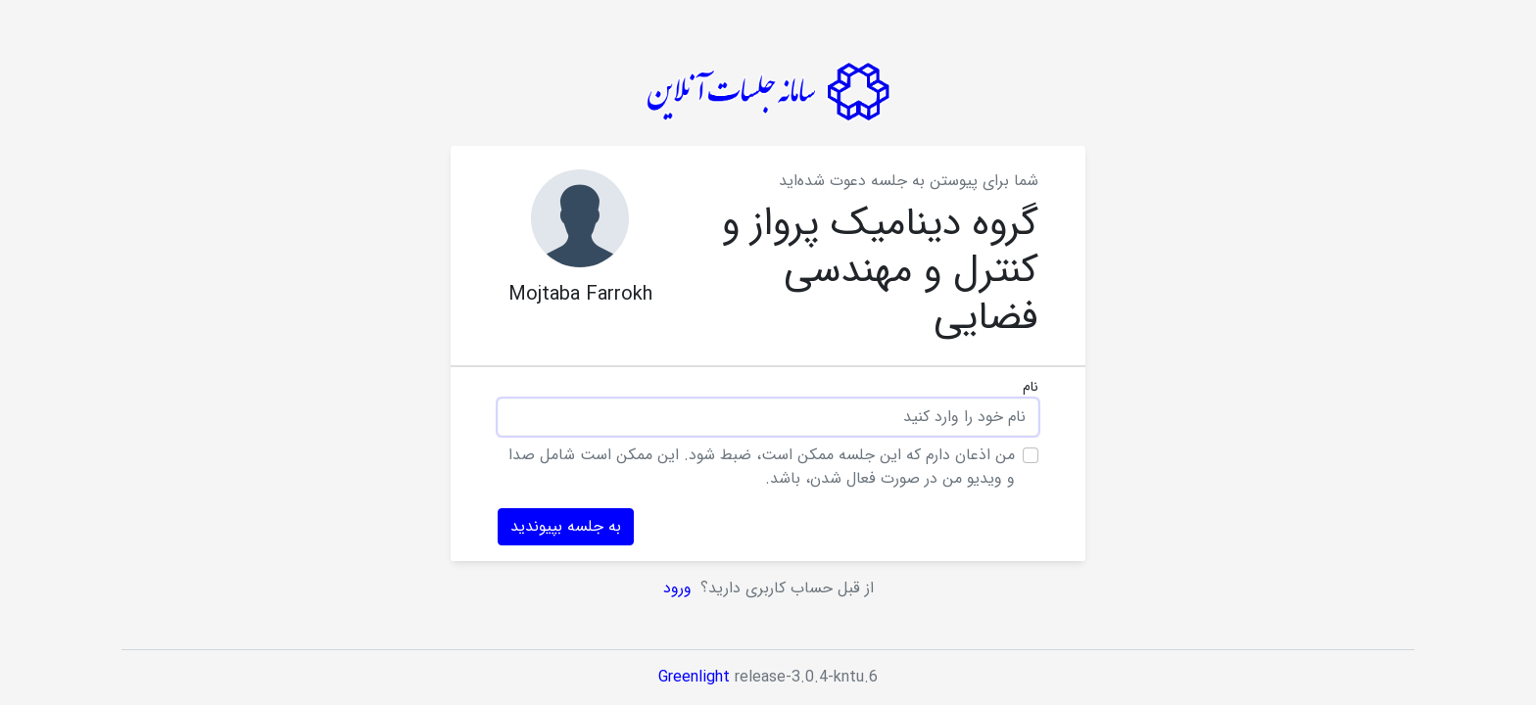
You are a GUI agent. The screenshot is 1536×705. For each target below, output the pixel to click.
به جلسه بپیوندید (565, 526)
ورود (679, 588)
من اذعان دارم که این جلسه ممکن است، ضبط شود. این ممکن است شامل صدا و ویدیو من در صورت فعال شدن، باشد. (761, 467)
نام (1030, 387)
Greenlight (694, 677)
